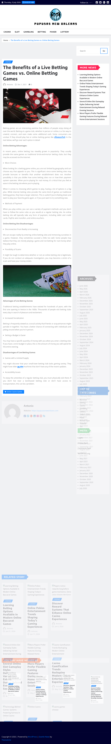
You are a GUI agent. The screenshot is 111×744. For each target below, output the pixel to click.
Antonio (10, 156)
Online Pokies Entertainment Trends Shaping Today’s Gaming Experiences (93, 100)
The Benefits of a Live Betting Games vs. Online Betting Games (35, 41)
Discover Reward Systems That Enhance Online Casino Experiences (92, 108)
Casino (7, 32)
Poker (53, 32)
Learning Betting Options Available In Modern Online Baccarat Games (91, 91)
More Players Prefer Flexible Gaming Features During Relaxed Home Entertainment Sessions (93, 129)
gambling (29, 32)
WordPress (32, 737)
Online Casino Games (14, 463)
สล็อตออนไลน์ (59, 209)
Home (5, 41)
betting (42, 32)
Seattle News (44, 737)
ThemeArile (6, 740)
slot (17, 32)
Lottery (64, 32)
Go (104, 53)
